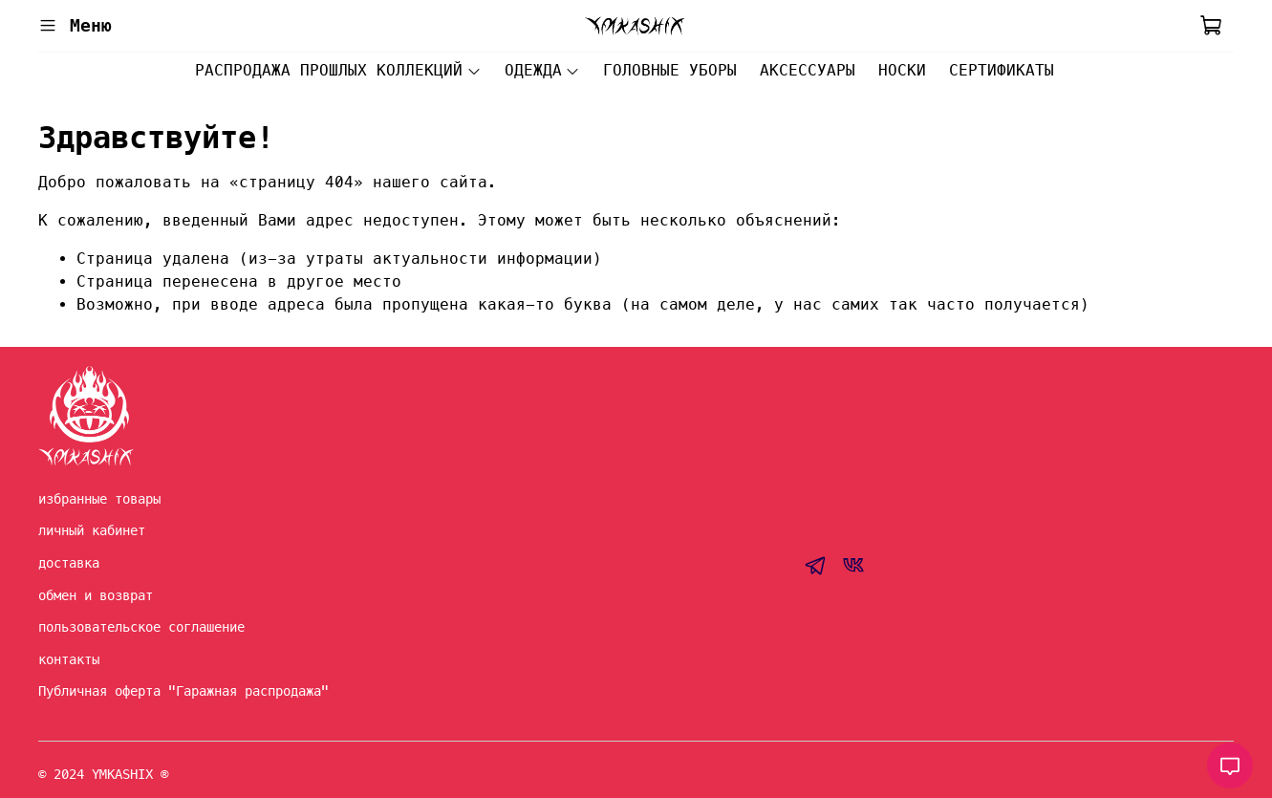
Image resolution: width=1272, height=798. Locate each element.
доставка (68, 563)
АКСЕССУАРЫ (807, 70)
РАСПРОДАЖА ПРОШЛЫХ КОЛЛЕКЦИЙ (338, 70)
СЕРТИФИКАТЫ (1001, 70)
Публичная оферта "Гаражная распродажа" (183, 691)
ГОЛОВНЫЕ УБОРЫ (670, 70)
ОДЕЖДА (542, 70)
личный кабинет (91, 530)
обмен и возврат (95, 595)
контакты (68, 659)
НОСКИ (902, 70)
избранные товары (99, 499)
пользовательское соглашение (141, 627)
